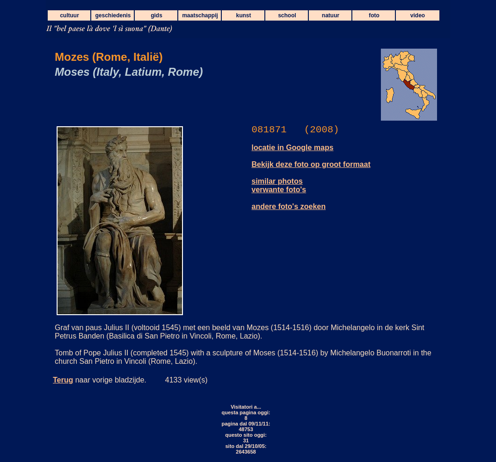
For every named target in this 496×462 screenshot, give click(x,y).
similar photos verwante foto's (279, 185)
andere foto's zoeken (289, 206)
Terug (63, 380)
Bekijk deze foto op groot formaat (311, 164)
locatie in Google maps (293, 148)
